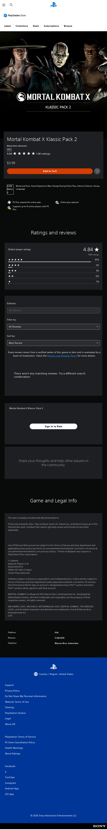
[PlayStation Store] (15, 15)
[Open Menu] (3, 5)
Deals (36, 25)
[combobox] (53, 310)
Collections (22, 25)
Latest (7, 25)
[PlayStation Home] (53, 4)
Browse (68, 25)
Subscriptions (51, 25)
